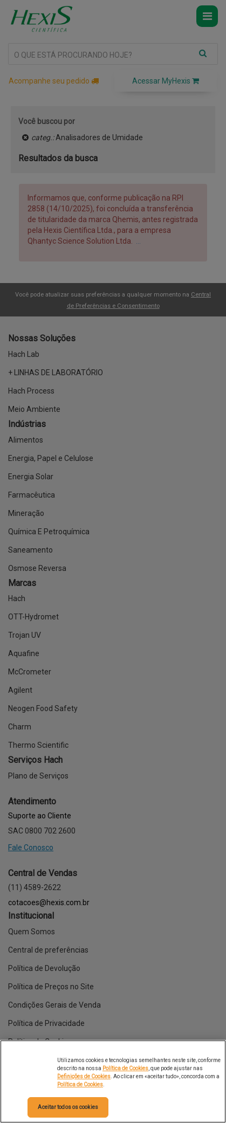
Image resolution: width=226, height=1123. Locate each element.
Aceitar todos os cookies (68, 1107)
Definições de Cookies (84, 1076)
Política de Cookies (125, 1068)
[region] (113, 1081)
